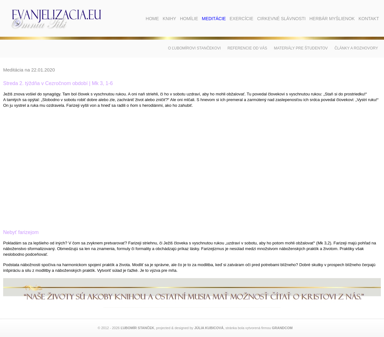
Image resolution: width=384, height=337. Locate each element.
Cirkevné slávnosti (281, 18)
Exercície (241, 18)
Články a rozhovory (356, 48)
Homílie (189, 18)
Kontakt (369, 18)
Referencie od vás (247, 48)
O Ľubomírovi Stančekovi (194, 48)
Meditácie (214, 18)
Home (152, 18)
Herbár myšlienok (332, 18)
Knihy (169, 18)
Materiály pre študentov (301, 48)
